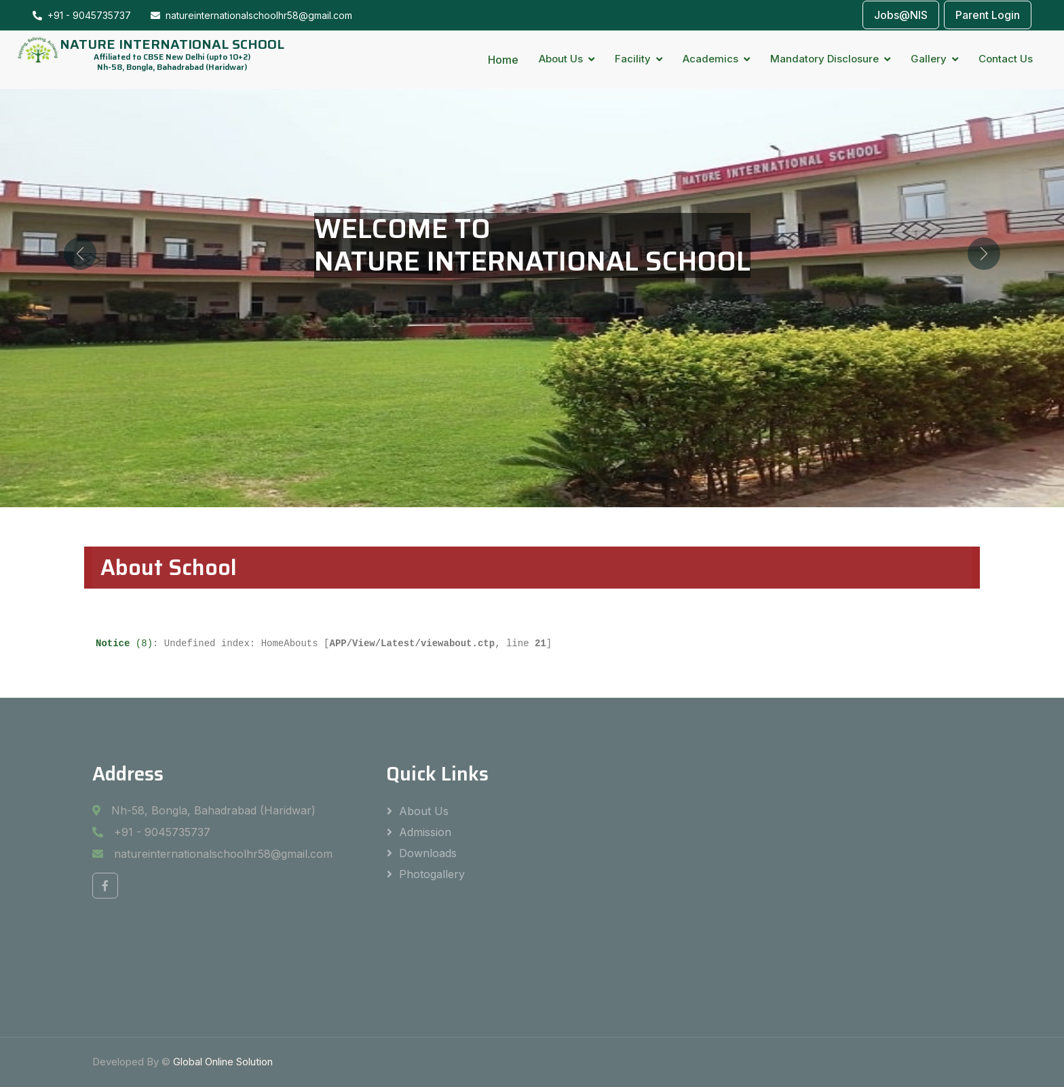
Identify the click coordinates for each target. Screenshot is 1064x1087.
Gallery (929, 58)
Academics (710, 58)
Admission (425, 832)
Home (503, 59)
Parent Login (987, 15)
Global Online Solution (223, 1061)
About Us (561, 58)
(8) (124, 643)
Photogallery (432, 874)
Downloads (428, 853)
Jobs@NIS (901, 15)
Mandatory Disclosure (824, 58)
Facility (633, 58)
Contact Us (1005, 58)
